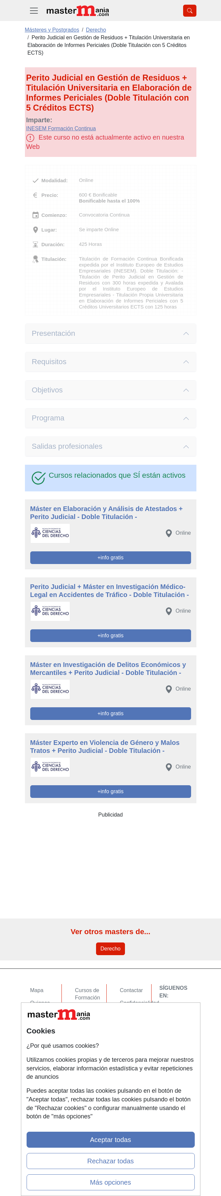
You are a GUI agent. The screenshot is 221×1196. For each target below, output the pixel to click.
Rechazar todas (110, 1161)
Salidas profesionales (67, 446)
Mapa (37, 990)
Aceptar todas (110, 1139)
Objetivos (47, 390)
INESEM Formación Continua (61, 128)
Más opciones (110, 1182)
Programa (48, 418)
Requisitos (49, 361)
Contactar (131, 990)
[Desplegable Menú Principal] (34, 10)
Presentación (53, 333)
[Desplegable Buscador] (189, 11)
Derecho (110, 948)
